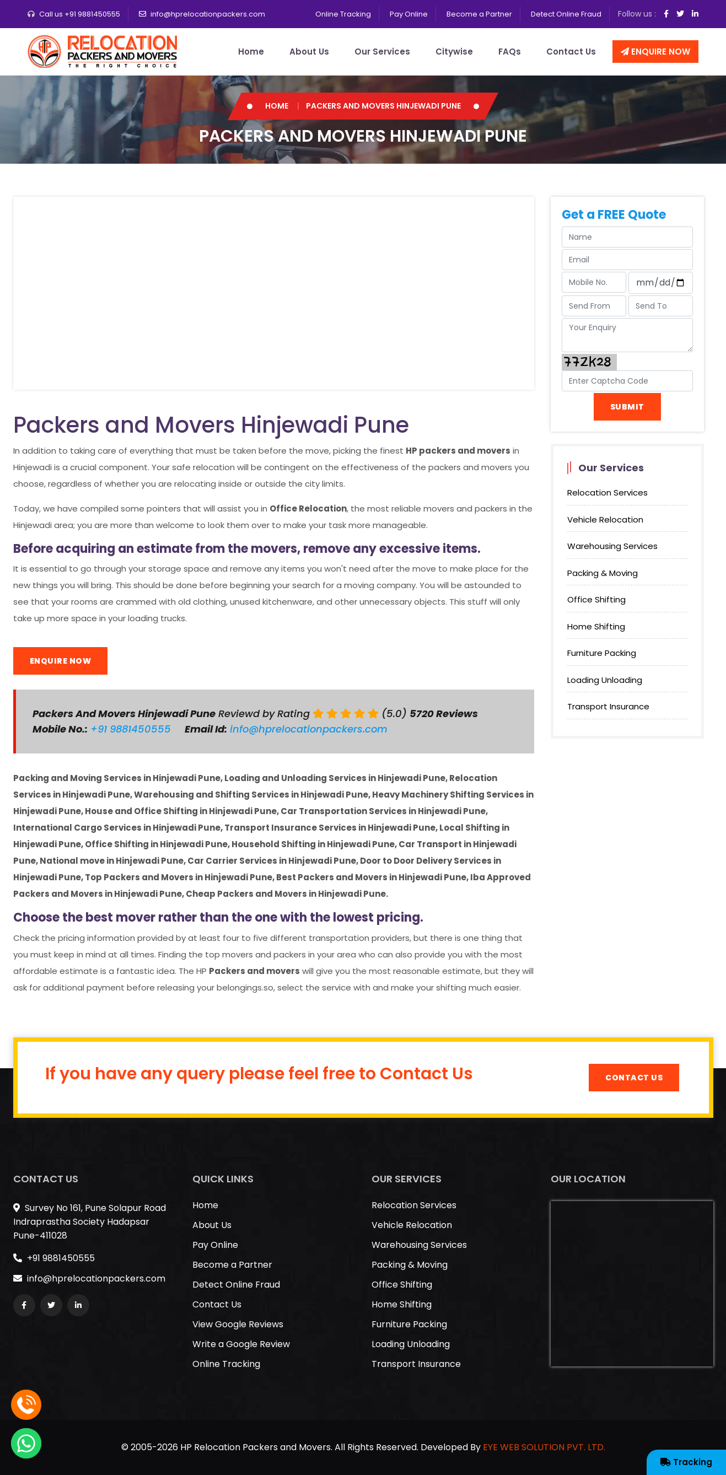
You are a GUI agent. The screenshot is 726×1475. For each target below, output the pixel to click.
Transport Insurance (608, 706)
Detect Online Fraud (566, 14)
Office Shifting (596, 599)
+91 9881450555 (132, 729)
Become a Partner (479, 14)
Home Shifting (596, 626)
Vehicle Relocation (605, 519)
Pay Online (409, 14)
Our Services (382, 51)
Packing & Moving (602, 573)
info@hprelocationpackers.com (207, 14)
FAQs (509, 51)
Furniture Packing (601, 653)
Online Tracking (343, 14)
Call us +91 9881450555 (79, 14)
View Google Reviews (237, 1324)
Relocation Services (607, 492)
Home (251, 51)
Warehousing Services (612, 546)
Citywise (454, 51)
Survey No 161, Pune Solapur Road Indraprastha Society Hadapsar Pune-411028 (89, 1222)
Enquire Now (655, 51)
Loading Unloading (604, 680)
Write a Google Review (241, 1344)
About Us (309, 51)
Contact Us (571, 51)
